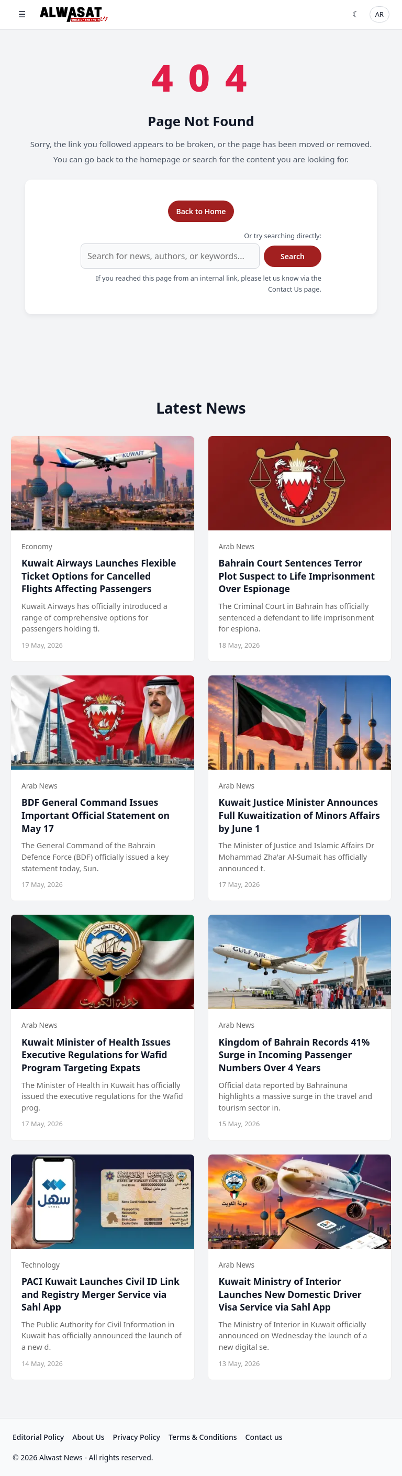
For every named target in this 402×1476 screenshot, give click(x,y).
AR (379, 14)
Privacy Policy (136, 1437)
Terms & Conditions (203, 1437)
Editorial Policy (38, 1437)
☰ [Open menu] (22, 14)
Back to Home (201, 211)
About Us (88, 1437)
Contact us (264, 1437)
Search (293, 256)
